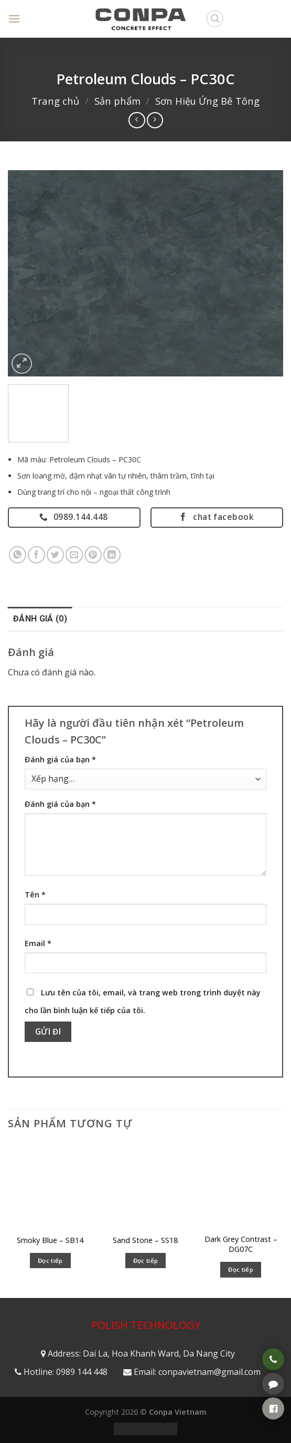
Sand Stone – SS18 (145, 1240)
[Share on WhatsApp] (17, 554)
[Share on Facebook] (36, 554)
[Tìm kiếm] (215, 18)
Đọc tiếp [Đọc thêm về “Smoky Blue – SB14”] (50, 1260)
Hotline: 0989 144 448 (65, 1372)
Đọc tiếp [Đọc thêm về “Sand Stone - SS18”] (145, 1260)
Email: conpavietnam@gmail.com (197, 1372)
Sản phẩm (117, 100)
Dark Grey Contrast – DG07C (240, 1244)
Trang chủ (55, 100)
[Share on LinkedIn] (112, 554)
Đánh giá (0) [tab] (40, 619)
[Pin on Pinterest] (93, 554)
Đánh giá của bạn (60, 759)
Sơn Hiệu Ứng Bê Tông (207, 100)
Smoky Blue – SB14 (50, 1240)
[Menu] (14, 18)
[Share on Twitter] (55, 554)
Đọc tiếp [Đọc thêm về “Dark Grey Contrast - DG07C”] (240, 1269)
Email (38, 943)
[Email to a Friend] (74, 554)
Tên (35, 895)
